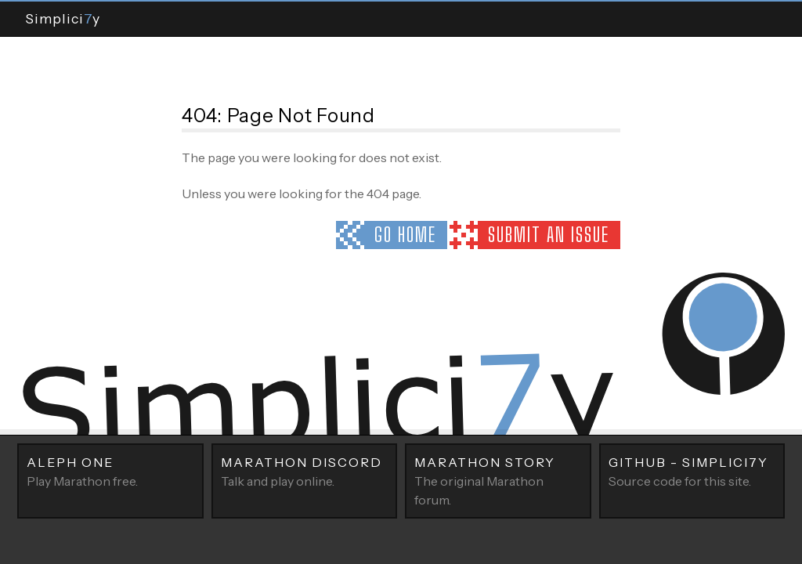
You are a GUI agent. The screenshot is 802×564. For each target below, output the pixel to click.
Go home (405, 234)
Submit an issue (548, 234)
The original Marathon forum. (498, 480)
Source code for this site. (692, 471)
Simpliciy (62, 18)
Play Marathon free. (110, 471)
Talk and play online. (304, 471)
